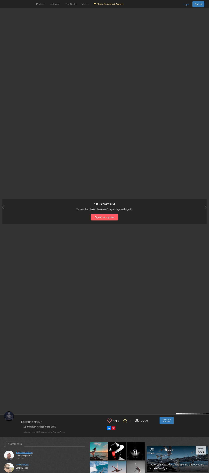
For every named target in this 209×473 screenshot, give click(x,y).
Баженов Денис (31, 422)
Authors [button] (55, 4)
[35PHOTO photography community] (17, 4)
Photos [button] (41, 4)
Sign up (198, 4)
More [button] (85, 4)
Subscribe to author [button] (166, 420)
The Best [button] (71, 4)
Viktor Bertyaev (22, 465)
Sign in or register (104, 217)
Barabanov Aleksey (24, 452)
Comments (15, 444)
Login (186, 4)
